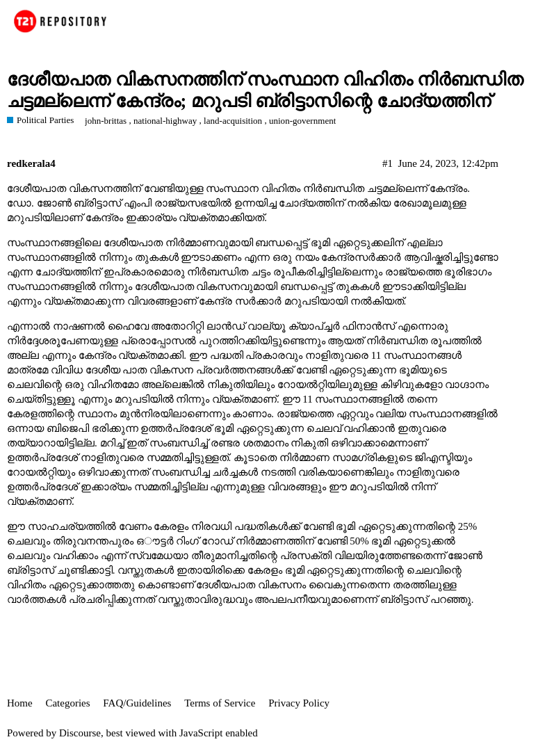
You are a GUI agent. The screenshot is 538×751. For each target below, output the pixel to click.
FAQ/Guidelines (137, 703)
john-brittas (106, 120)
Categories (67, 703)
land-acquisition (233, 120)
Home (20, 703)
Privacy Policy (298, 703)
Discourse (80, 732)
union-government (302, 120)
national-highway (165, 120)
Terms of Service (219, 703)
